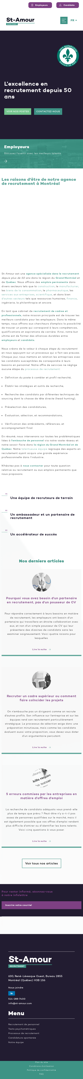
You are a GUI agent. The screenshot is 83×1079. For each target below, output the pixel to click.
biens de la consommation (24, 290)
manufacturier (68, 286)
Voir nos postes (17, 111)
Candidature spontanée (22, 1038)
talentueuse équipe (34, 448)
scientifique (44, 294)
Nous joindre (15, 988)
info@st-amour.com (20, 1003)
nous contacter (33, 465)
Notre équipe (16, 1042)
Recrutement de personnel (23, 1024)
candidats (27, 340)
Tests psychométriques (22, 1029)
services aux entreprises (18, 294)
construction (46, 286)
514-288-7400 (16, 999)
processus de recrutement (42, 369)
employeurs (9, 340)
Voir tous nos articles (41, 863)
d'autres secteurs (13, 298)
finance (72, 298)
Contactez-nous (48, 111)
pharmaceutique (57, 290)
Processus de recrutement (23, 1033)
